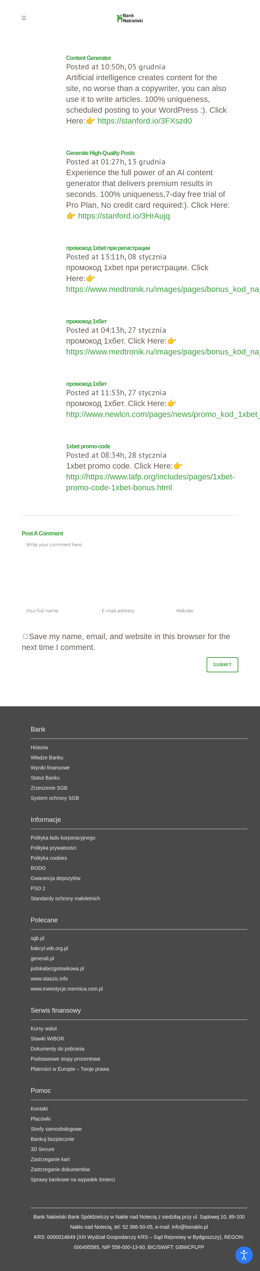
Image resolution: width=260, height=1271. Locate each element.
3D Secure (43, 1069)
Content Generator (88, 58)
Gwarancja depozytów (56, 798)
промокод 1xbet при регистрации (108, 248)
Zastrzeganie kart (50, 1079)
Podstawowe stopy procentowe (65, 979)
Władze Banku (47, 677)
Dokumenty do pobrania (57, 968)
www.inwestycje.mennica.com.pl (67, 909)
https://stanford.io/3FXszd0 (145, 120)
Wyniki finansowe (50, 687)
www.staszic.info (49, 898)
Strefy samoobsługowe (56, 1049)
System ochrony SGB (55, 718)
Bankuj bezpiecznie (52, 1059)
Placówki (41, 1039)
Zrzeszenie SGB (49, 708)
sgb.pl (37, 858)
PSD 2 (38, 808)
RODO (38, 788)
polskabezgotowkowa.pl (57, 888)
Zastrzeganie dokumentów (60, 1089)
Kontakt (39, 1028)
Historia (39, 667)
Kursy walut (44, 948)
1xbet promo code (88, 446)
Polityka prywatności (54, 768)
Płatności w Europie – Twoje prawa (70, 989)
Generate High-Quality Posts (100, 153)
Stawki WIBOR (47, 958)
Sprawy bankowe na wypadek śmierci (73, 1099)
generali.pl (42, 878)
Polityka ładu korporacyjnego (63, 758)
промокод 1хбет (86, 321)
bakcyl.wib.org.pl (49, 868)
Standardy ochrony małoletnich (65, 818)
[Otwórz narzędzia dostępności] (244, 1255)
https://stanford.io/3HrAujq (124, 215)
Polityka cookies (49, 778)
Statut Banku (45, 698)
